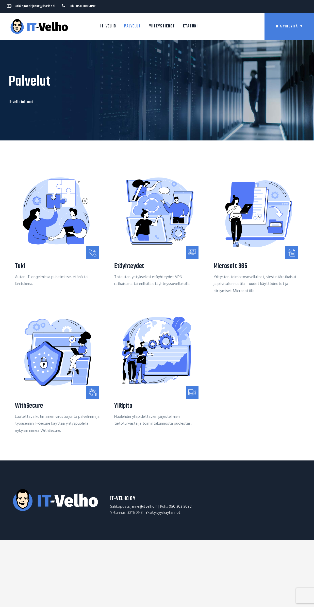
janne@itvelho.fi (43, 6)
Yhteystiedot (162, 26)
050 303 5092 (86, 6)
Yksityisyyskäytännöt (162, 513)
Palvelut (132, 26)
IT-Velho (108, 26)
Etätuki (190, 26)
